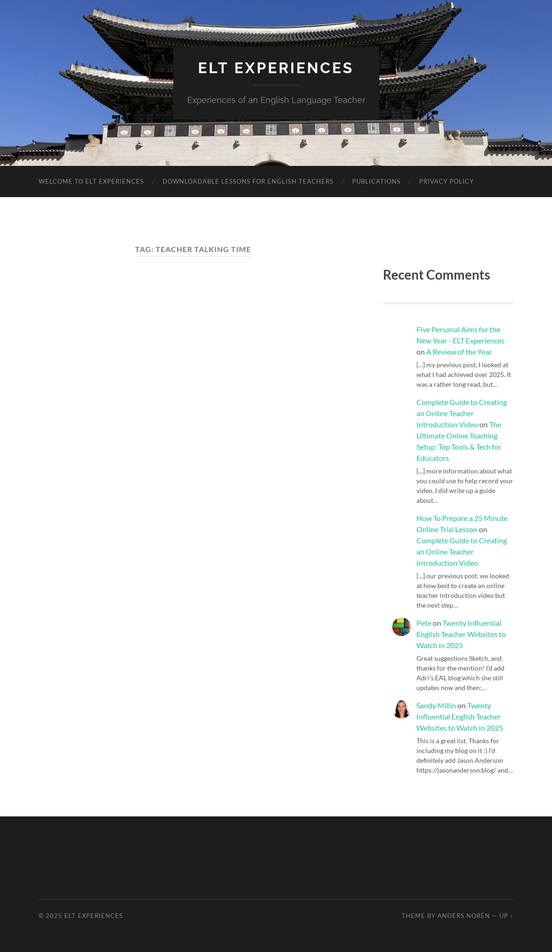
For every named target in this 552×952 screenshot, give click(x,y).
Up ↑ (506, 915)
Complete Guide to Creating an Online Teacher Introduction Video (461, 413)
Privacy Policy (446, 181)
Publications (376, 181)
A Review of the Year (459, 351)
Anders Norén (463, 915)
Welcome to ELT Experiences (91, 181)
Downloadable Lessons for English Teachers (248, 181)
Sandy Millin (436, 705)
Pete (423, 622)
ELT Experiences (276, 67)
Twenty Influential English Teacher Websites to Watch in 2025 (461, 634)
